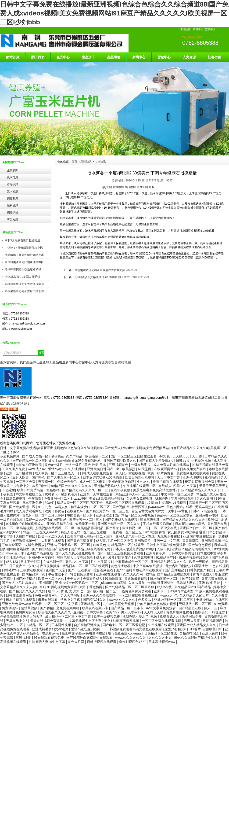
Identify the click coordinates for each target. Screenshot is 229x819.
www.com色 (169, 595)
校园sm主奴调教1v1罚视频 (167, 503)
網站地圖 (124, 362)
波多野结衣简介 (120, 557)
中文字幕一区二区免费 (178, 494)
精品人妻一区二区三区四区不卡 (80, 503)
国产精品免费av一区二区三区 (108, 511)
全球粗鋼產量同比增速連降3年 (24, 262)
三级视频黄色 (119, 465)
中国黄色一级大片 (80, 515)
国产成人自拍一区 (35, 456)
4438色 (165, 456)
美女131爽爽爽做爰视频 (122, 621)
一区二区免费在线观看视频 (162, 621)
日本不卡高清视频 (204, 511)
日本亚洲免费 (32, 503)
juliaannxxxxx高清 (113, 583)
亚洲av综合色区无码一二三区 (77, 583)
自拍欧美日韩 (213, 629)
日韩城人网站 (186, 583)
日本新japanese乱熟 (190, 524)
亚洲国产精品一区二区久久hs (119, 524)
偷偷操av (57, 456)
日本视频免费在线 (193, 469)
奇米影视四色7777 (133, 642)
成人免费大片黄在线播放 (171, 465)
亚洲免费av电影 (207, 515)
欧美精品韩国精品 (90, 528)
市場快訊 (12, 184)
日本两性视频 (61, 625)
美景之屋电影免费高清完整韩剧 (156, 490)
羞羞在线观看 (48, 599)
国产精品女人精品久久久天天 (184, 519)
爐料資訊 (12, 205)
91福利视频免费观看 (62, 587)
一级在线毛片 (141, 465)
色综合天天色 (67, 481)
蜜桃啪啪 (212, 477)
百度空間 (142, 187)
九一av (108, 604)
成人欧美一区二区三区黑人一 (56, 473)
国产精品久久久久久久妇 (27, 591)
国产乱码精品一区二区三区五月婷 (130, 587)
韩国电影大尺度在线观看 (75, 557)
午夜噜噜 (35, 498)
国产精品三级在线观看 (174, 574)
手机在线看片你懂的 (158, 524)
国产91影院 (191, 578)
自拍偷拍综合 (189, 633)
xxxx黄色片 (101, 545)
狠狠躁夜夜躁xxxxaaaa (125, 633)
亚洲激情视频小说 (214, 540)
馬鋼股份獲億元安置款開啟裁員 (24, 284)
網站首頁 (12, 57)
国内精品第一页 (34, 574)
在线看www (51, 633)
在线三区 (221, 599)
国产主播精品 (175, 570)
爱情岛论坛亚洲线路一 (88, 629)
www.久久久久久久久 (131, 637)
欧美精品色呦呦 (113, 498)
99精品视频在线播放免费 (210, 465)
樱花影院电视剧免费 (200, 481)
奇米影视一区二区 (135, 528)
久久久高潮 (205, 498)
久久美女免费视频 (140, 498)
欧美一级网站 (199, 562)
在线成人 (165, 486)
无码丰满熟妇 (205, 507)
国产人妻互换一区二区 (64, 477)
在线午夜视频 (121, 490)
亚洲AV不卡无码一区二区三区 (69, 545)
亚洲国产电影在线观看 (200, 536)
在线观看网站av (166, 469)
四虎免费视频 (16, 498)
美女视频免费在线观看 (193, 473)
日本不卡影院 (31, 562)
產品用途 (113, 57)
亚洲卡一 (161, 591)
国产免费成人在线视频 (121, 519)
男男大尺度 (192, 621)
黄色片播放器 (121, 566)
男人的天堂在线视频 (130, 473)
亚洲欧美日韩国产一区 (104, 469)
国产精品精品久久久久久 (199, 490)
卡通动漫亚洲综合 (161, 583)
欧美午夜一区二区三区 (86, 519)
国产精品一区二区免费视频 (135, 515)
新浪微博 (118, 187)
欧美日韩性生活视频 (140, 477)
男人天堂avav (131, 612)
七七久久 (144, 481)
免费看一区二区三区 (127, 532)
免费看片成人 (93, 578)
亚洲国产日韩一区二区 (196, 528)
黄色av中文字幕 (77, 562)
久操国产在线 (26, 536)
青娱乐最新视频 (136, 578)
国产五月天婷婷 (53, 515)
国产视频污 (121, 507)
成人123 (12, 562)
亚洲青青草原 (156, 553)
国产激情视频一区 (25, 540)
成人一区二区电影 (93, 481)
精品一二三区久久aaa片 (41, 532)
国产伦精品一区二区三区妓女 (34, 460)
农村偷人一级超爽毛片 (61, 494)
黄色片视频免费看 (179, 612)
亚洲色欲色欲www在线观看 (22, 604)
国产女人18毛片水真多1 (20, 583)
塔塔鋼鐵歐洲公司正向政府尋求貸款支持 (100, 270)
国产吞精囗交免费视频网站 (60, 608)
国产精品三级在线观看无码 (91, 549)
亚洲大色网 (210, 633)
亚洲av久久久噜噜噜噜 (100, 595)
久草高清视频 (144, 557)
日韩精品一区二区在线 (161, 633)
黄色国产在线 (217, 524)
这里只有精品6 (176, 629)
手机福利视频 (201, 460)
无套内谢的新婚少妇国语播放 (187, 566)
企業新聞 (12, 170)
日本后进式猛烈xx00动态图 (103, 477)
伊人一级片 (74, 465)
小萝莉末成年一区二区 (132, 562)
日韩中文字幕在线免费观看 (167, 545)
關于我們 (37, 57)
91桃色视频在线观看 (194, 557)
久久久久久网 (133, 574)
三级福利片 (24, 637)
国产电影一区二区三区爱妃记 (124, 625)
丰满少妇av (205, 599)
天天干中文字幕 (169, 477)
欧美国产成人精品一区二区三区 (90, 536)
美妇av (94, 498)
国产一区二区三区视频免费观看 (120, 553)
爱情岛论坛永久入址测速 (66, 469)
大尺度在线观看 (53, 540)
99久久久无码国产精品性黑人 (196, 637)
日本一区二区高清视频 (17, 528)
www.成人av (37, 469)
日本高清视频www (162, 642)
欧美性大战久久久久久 (55, 612)
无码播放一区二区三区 (195, 604)
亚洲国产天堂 (56, 570)
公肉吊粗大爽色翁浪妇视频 (157, 604)
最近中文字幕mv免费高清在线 (84, 633)
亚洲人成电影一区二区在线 (135, 536)
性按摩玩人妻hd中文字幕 (47, 642)
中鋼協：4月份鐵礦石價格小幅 (24, 247)
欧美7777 (112, 612)
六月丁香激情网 (91, 587)
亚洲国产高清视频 (40, 553)
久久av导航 (137, 583)
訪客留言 (214, 57)
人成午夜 (163, 549)
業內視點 (12, 191)
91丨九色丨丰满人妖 (53, 507)
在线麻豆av (75, 511)
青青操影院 (191, 540)
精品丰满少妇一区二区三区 (91, 507)
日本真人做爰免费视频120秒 (134, 549)
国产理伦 (39, 477)
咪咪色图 (162, 498)
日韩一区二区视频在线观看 (125, 503)
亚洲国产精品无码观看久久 (192, 549)
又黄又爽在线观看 (214, 578)
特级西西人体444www (148, 507)
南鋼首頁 (6, 362)
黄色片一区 (30, 515)
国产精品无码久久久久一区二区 (85, 490)
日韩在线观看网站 (19, 595)
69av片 (50, 503)
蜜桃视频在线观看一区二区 (55, 528)
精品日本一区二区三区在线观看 (85, 566)
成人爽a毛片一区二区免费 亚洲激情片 (124, 540)
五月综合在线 (16, 557)
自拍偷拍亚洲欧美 (29, 465)
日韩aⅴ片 (183, 460)
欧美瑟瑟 (129, 469)
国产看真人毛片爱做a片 (156, 460)
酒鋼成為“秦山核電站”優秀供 (22, 276)
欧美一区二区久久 (51, 536)
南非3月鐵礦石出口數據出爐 (22, 240)
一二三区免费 (26, 481)
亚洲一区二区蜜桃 (19, 473)
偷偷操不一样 (85, 524)
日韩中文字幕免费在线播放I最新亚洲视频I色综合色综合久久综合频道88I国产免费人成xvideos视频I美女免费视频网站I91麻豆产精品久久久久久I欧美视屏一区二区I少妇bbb (114, 13)
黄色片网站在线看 (179, 507)
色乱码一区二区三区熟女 (175, 515)
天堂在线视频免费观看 (47, 621)
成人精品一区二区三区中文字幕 (68, 616)
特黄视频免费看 (82, 574)
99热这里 (8, 490)
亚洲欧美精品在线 (60, 524)
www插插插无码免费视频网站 (80, 460)
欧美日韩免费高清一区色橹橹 (39, 490)
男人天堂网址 (71, 595)
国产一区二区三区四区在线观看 (134, 456)
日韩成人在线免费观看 (97, 473)
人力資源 (189, 57)
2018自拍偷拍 (155, 532)
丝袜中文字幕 (70, 599)
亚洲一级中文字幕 (167, 540)
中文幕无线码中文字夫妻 (83, 621)
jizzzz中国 (80, 498)
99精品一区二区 (37, 625)
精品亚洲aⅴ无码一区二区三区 (137, 494)
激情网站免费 (192, 616)
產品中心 (63, 57)
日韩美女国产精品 (200, 570)
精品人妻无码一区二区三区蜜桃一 (86, 532)
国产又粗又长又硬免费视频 (75, 553)
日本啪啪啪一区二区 (165, 578)
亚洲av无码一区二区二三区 (174, 599)
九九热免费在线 (169, 536)
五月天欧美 (21, 477)
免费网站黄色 (26, 612)
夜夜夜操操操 (50, 566)
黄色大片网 (76, 642)
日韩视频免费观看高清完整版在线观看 (134, 629)
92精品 (150, 574)
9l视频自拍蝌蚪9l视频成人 (25, 524)
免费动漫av (10, 608)
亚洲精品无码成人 (107, 486)
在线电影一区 (53, 562)
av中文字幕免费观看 (161, 608)
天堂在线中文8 (17, 621)
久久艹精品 (74, 456)
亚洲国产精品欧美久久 (120, 460)
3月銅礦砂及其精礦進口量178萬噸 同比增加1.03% (106, 277)
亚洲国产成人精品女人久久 (197, 625)
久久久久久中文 (160, 637)
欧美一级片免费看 (161, 473)
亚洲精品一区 (91, 604)
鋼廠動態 (12, 198)
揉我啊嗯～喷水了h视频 (140, 616)
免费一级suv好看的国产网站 (46, 519)
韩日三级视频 (150, 519)
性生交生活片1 (102, 562)
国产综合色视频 (200, 545)
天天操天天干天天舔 (187, 456)
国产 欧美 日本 (95, 465)
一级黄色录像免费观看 (135, 591)
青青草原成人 (203, 574)
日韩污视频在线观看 (102, 642)
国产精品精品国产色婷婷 (50, 549)
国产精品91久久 (95, 599)
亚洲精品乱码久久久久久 (168, 562)
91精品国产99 (166, 557)
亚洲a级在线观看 (109, 574)
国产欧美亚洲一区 (22, 507)
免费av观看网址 (47, 595)
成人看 (101, 557)
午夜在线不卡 (58, 574)
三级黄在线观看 (32, 570)
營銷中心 (164, 57)
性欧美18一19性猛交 (210, 612)
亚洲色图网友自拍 (41, 557)
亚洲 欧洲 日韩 (210, 583)
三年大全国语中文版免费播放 (23, 545)
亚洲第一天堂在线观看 (97, 494)
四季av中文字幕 (185, 486)
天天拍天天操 (154, 612)
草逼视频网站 (10, 456)
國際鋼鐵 (12, 212)
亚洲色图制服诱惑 (121, 481)
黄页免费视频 (124, 604)
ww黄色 (183, 511)
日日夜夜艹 (17, 566)
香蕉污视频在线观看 (168, 481)
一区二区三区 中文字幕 (61, 604)
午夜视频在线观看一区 (140, 486)
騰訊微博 (130, 187)
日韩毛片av (10, 570)
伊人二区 (211, 608)
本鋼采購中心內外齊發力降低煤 (24, 291)
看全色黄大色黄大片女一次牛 (153, 511)
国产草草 (113, 528)
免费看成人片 (170, 616)
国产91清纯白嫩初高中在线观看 (139, 570)
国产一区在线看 (80, 570)
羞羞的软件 (40, 486)
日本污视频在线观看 (21, 599)
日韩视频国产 (213, 621)
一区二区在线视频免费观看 (138, 595)
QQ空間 (107, 187)
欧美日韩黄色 (55, 511)
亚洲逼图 (46, 583)
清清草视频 (29, 608)
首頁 (74, 161)
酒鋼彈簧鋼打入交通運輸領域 (23, 269)
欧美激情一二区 (97, 456)
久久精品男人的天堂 (194, 595)
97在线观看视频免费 (49, 637)
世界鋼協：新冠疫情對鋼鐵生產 (24, 255)
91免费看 (221, 604)
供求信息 (12, 177)
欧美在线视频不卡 (95, 608)
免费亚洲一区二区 (57, 498)
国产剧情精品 (26, 578)
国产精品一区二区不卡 (127, 608)
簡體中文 (198, 29)
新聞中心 (138, 57)
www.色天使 (15, 553)
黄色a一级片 (54, 465)
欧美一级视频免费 (107, 616)
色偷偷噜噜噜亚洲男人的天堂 (21, 616)
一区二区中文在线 (164, 528)
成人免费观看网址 (29, 511)
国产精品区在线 (190, 608)
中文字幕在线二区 (29, 494)
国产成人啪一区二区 (101, 591)
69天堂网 (145, 469)
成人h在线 (165, 587)
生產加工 (88, 57)
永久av (33, 566)
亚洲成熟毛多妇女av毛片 (50, 629)
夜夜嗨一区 (46, 481)
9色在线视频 (220, 566)
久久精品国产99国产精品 (192, 587)
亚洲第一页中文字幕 (88, 612)
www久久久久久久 (122, 599)
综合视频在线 (103, 570)
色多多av (145, 599)
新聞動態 (86, 161)
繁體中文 (210, 29)
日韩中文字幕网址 (181, 553)
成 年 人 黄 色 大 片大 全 (66, 591)
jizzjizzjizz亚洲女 (182, 591)
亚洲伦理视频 (193, 477)
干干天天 (74, 578)
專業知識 (12, 219)
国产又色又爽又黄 (80, 540)
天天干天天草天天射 (214, 486)
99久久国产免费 (14, 469)
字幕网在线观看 (183, 498)
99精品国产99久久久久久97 (72, 486)
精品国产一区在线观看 (128, 545)
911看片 (195, 629)
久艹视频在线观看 (161, 625)
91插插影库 (113, 578)
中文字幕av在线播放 (148, 566)
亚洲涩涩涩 (104, 515)
